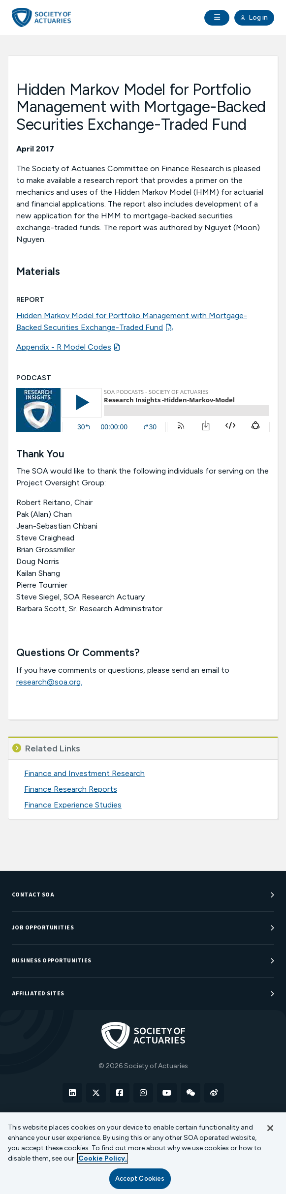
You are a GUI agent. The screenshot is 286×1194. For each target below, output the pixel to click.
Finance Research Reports (70, 789)
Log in (254, 17)
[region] (143, 1153)
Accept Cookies (140, 1178)
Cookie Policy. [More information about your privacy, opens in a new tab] (102, 1158)
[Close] (270, 1128)
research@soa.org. (49, 682)
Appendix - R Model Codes (63, 347)
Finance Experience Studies (73, 804)
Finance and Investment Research (84, 773)
